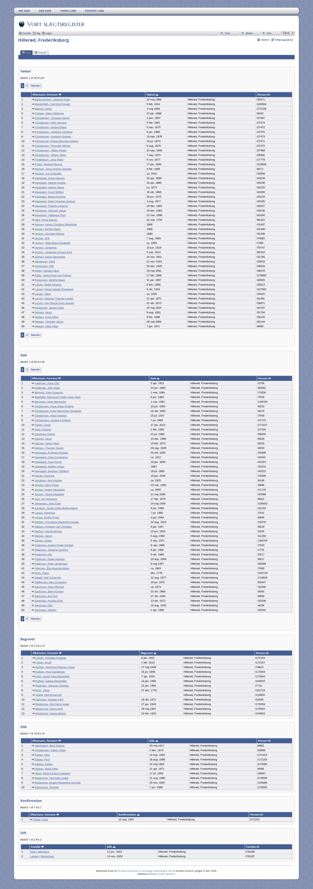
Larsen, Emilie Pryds (47, 517)
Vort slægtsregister (55, 24)
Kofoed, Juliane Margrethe (51, 681)
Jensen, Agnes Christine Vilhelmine (56, 224)
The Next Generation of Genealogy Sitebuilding (141, 870)
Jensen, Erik (42, 238)
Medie (249, 33)
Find (227, 33)
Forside (27, 33)
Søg (38, 33)
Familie (37, 847)
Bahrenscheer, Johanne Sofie (52, 99)
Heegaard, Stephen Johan (50, 210)
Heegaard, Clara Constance (51, 457)
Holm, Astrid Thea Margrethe (52, 676)
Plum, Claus (42, 572)
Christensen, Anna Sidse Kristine (54, 406)
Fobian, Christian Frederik (50, 657)
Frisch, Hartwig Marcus (48, 164)
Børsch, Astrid (43, 108)
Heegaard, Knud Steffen (49, 192)
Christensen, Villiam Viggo (50, 155)
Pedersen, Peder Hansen (50, 559)
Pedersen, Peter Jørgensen (51, 563)
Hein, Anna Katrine (46, 219)
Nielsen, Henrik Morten (48, 531)
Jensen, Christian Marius (49, 233)
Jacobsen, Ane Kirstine (48, 480)
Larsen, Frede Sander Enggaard (54, 289)
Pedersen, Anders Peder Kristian (54, 545)
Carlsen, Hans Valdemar (49, 113)
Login (49, 33)
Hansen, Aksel (43, 438)
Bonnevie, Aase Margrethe (50, 401)
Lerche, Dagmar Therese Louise (54, 298)
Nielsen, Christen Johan (49, 321)
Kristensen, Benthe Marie (50, 280)
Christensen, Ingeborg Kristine (53, 136)
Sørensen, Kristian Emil (49, 600)
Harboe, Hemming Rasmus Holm (55, 667)
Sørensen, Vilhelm (46, 610)
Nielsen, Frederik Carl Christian (53, 526)
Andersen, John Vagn (47, 387)
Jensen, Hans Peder (47, 485)
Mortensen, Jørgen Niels (49, 307)
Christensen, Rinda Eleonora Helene (56, 141)
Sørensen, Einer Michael (49, 586)
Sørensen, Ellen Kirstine (49, 591)
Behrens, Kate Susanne (49, 392)
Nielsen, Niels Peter (46, 326)
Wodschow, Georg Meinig (50, 713)
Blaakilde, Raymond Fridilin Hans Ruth (57, 397)
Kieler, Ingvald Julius (47, 270)
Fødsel (152, 94)
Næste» (36, 85)
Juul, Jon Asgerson (46, 498)
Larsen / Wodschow (42, 856)
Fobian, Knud (42, 424)
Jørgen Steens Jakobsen (163, 873)
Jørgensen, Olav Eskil (48, 503)
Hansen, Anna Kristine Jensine (53, 168)
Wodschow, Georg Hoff (49, 708)
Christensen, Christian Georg (52, 118)
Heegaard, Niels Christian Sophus (55, 201)
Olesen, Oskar (43, 540)
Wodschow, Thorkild (47, 787)
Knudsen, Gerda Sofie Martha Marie (56, 508)
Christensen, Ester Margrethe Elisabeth (58, 411)
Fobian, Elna (42, 754)
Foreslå (40, 52)
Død (154, 378)
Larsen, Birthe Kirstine (48, 284)
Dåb (153, 741)
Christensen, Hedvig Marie (50, 127)
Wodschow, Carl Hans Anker (52, 704)
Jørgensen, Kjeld (45, 261)
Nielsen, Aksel (43, 312)
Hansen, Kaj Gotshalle (48, 173)
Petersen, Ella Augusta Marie (52, 568)
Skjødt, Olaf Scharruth (48, 577)
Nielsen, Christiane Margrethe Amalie (57, 522)
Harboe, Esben (44, 764)
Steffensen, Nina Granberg (50, 582)
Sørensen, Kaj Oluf (46, 596)
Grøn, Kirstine (43, 429)
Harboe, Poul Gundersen (50, 671)
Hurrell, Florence (45, 475)
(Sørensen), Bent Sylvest (49, 745)
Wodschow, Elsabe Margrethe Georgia (57, 782)
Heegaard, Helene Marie (49, 187)
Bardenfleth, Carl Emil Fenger (52, 104)
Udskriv (265, 39)
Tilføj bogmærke (284, 39)
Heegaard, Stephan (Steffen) (52, 471)
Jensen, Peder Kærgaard (50, 489)
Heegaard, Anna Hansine (50, 178)
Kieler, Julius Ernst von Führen (53, 275)
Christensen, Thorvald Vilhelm (52, 145)
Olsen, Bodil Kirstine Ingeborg (52, 773)
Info (269, 33)
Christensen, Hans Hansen (51, 415)
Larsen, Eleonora (45, 512)
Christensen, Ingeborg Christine (53, 131)
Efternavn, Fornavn (47, 94)
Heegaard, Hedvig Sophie (50, 182)
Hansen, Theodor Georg (49, 448)
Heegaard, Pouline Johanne (51, 205)
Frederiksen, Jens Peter (49, 159)
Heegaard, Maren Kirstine (50, 196)
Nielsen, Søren (43, 535)
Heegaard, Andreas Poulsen (51, 452)
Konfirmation (129, 814)
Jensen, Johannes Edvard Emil (53, 252)
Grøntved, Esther (45, 434)
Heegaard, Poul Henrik (48, 461)
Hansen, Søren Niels (47, 443)
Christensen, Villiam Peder (50, 150)
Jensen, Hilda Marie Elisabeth (52, 242)
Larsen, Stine (43, 293)
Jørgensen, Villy (44, 266)
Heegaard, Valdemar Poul (50, 215)
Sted (26, 52)
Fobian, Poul (42, 759)
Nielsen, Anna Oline (46, 317)
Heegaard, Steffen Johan (49, 466)
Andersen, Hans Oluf (46, 383)
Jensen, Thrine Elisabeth (49, 494)
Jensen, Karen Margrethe (50, 256)
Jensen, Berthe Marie (47, 229)
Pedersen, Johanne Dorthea (51, 549)
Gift (111, 847)
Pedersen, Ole (43, 554)
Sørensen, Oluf (44, 605)
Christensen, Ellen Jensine (51, 122)
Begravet (149, 653)
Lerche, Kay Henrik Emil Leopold (54, 303)
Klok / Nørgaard (39, 851)
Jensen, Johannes (46, 247)
